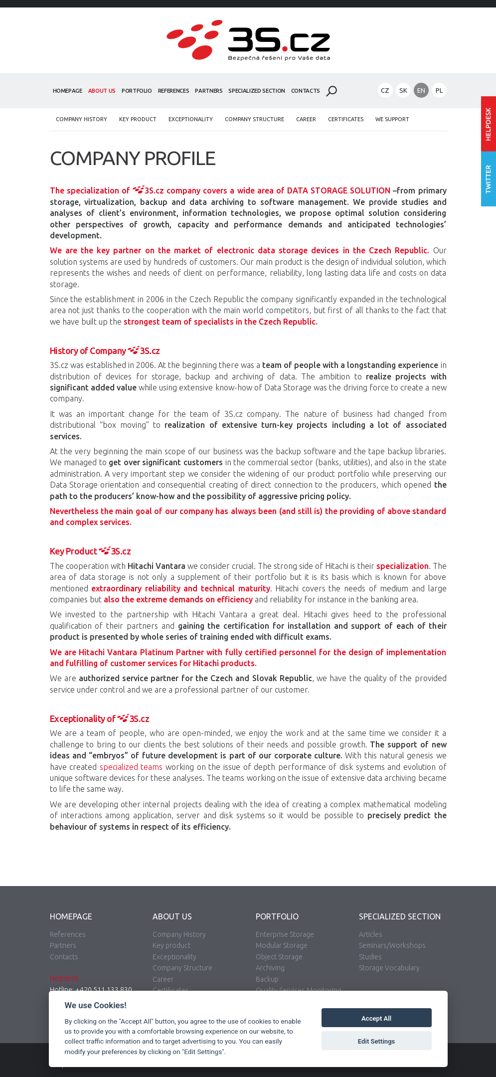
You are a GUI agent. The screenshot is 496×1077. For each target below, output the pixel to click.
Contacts (305, 91)
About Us (102, 91)
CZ (385, 90)
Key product (138, 119)
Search (331, 91)
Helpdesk (64, 978)
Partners (208, 91)
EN (421, 90)
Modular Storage (282, 945)
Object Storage (279, 957)
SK (403, 90)
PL (439, 90)
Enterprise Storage (285, 934)
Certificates (345, 119)
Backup (267, 979)
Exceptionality (190, 119)
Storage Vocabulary (389, 968)
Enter (488, 124)
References (173, 91)
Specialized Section (256, 91)
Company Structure (254, 119)
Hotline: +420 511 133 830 (91, 990)
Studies (370, 957)
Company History (81, 119)
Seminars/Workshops (392, 945)
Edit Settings (376, 1041)
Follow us (488, 179)
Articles (370, 934)
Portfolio (137, 91)
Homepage (67, 91)
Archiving (270, 968)
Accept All (376, 1018)
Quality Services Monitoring (298, 990)
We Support (392, 119)
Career (306, 119)
